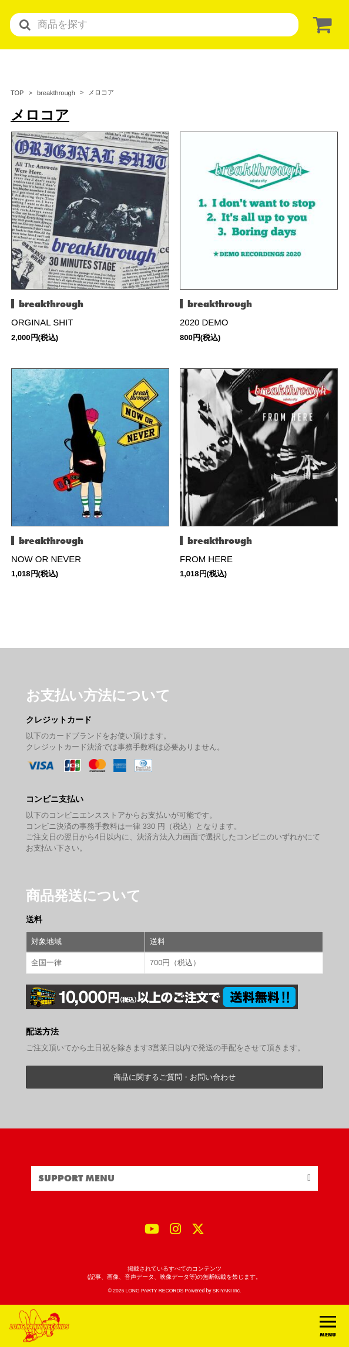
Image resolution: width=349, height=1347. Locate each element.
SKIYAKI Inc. (227, 1291)
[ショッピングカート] (320, 25)
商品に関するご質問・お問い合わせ (174, 1077)
